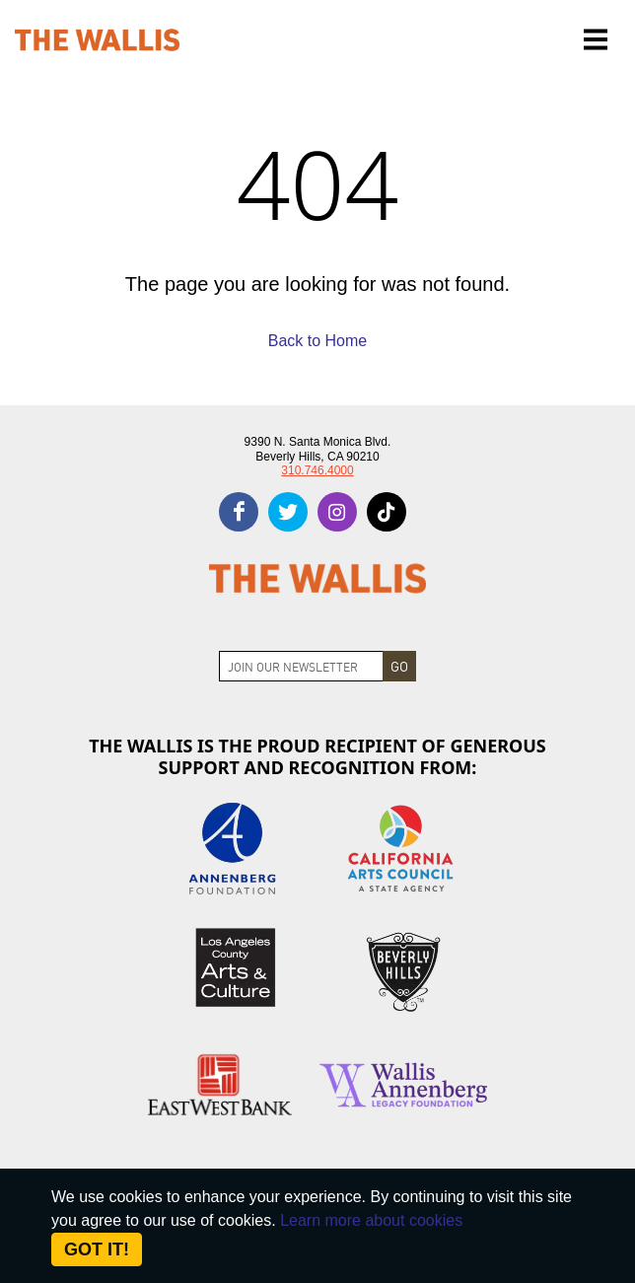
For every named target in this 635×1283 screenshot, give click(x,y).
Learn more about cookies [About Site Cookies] (371, 1220)
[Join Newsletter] (301, 666)
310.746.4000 (317, 470)
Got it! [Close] (96, 1249)
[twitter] (288, 512)
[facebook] (238, 512)
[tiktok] (386, 512)
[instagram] (337, 512)
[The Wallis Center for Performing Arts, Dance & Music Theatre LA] (97, 40)
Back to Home (317, 340)
